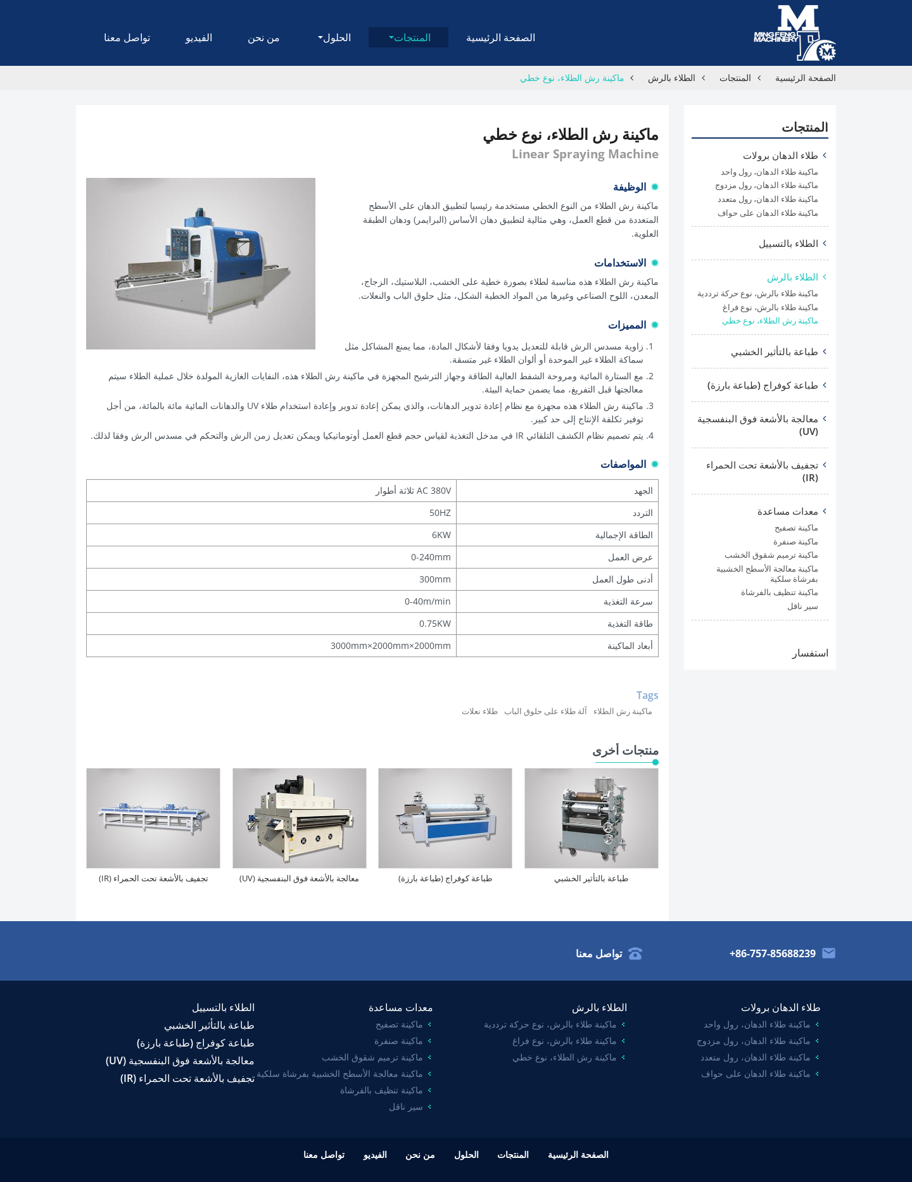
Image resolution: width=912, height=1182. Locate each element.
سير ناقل (802, 606)
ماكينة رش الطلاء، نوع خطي (770, 320)
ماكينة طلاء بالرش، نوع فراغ (770, 307)
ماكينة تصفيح (796, 527)
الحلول (466, 1154)
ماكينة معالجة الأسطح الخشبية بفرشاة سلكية (767, 573)
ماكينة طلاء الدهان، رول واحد (769, 172)
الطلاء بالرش (671, 78)
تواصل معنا (127, 37)
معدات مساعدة (787, 511)
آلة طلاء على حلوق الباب (545, 711)
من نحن (264, 37)
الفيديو (199, 37)
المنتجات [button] (412, 37)
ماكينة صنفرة (795, 541)
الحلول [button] (337, 37)
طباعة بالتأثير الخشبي (591, 878)
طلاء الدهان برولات (780, 155)
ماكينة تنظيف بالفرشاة (779, 592)
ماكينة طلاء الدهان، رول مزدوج (766, 185)
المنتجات (735, 78)
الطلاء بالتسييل (788, 243)
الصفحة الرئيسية (500, 37)
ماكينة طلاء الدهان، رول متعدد (768, 199)
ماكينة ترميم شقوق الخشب (771, 555)
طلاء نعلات (480, 711)
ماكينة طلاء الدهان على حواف (768, 213)
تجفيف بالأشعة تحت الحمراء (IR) (153, 878)
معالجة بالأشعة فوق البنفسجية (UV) (299, 878)
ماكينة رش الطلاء (622, 711)
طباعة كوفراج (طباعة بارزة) (445, 878)
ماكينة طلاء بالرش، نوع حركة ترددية (757, 293)
